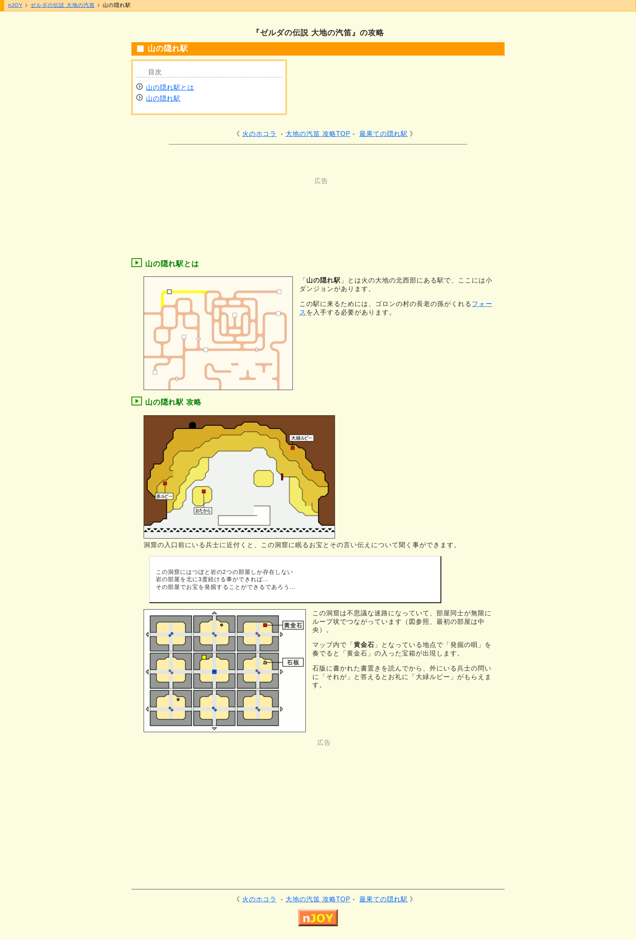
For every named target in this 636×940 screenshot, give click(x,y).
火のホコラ (259, 133)
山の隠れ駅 (163, 98)
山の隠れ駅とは (170, 87)
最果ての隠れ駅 (383, 133)
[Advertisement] (285, 203)
